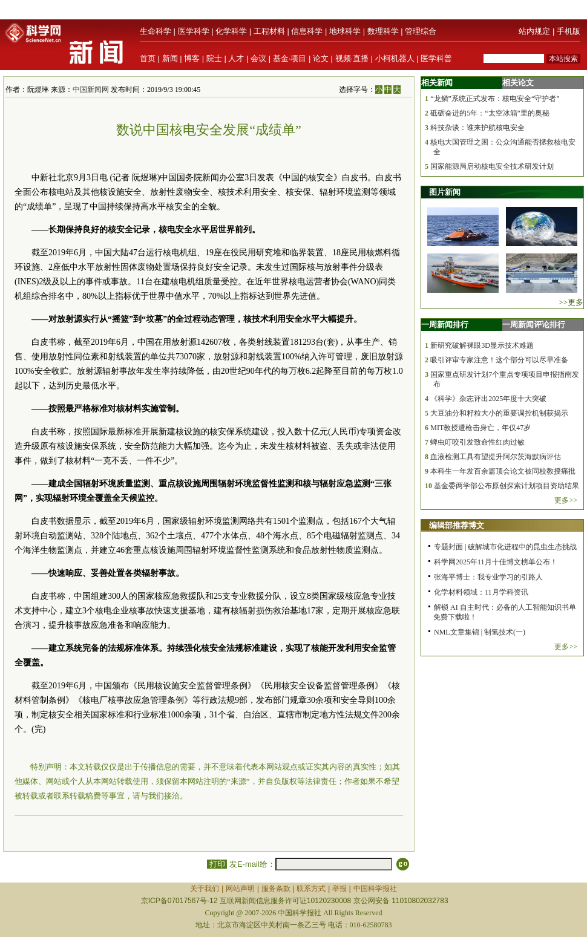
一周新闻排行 (444, 324)
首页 (148, 58)
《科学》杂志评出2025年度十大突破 (488, 398)
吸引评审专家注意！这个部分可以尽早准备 (499, 360)
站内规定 (534, 31)
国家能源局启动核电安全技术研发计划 (492, 166)
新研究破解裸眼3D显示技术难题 (482, 345)
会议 (258, 58)
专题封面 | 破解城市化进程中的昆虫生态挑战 (505, 547)
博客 (192, 58)
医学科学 (193, 31)
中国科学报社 (375, 888)
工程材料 (269, 31)
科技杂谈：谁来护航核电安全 (477, 127)
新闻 (170, 58)
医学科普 (436, 58)
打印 (217, 864)
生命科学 (155, 31)
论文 (321, 58)
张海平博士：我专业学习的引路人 (488, 577)
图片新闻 (445, 192)
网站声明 (240, 888)
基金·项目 (290, 58)
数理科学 (383, 31)
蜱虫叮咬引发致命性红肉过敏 (477, 442)
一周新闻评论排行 (533, 324)
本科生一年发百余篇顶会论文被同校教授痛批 (503, 471)
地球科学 (345, 31)
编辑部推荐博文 (456, 525)
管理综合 (420, 31)
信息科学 (307, 31)
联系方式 (311, 888)
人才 (236, 58)
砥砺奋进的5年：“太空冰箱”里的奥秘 (489, 113)
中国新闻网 (91, 89)
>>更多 (571, 302)
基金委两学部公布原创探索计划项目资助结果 (506, 486)
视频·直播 (352, 58)
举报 (339, 888)
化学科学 (231, 31)
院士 (214, 58)
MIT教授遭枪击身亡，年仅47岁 (480, 427)
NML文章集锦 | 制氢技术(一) (479, 632)
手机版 (568, 31)
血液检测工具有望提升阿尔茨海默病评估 (495, 456)
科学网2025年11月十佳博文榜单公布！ (495, 562)
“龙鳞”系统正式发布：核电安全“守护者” (494, 98)
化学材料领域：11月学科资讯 (481, 592)
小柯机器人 (395, 58)
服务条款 (275, 888)
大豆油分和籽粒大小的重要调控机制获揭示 (499, 413)
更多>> (565, 500)
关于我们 (204, 888)
